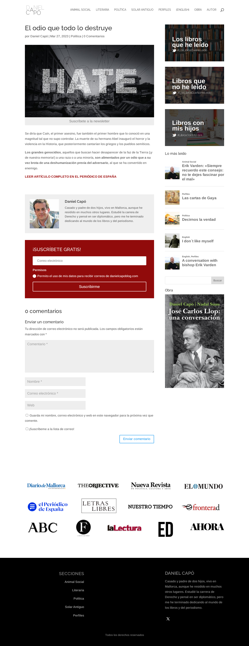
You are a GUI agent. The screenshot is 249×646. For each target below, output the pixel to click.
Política (120, 10)
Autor (211, 10)
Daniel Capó (39, 36)
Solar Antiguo (142, 10)
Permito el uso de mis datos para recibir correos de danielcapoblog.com (85, 276)
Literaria (102, 10)
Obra (198, 10)
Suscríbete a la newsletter (89, 121)
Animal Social (80, 10)
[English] (182, 10)
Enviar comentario (136, 439)
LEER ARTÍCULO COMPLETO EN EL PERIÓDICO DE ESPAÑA (71, 176)
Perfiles (165, 10)
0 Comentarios (94, 36)
